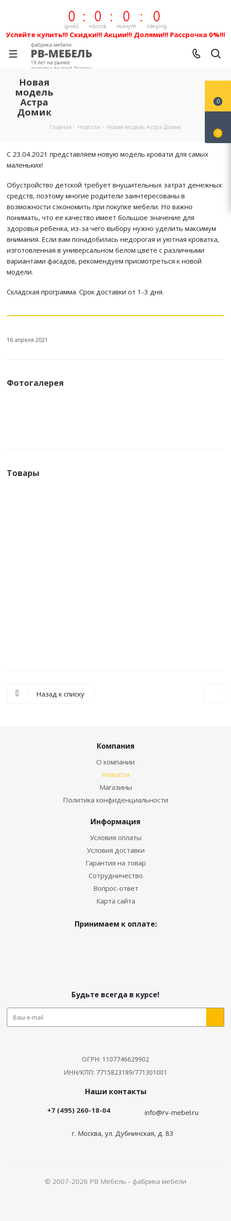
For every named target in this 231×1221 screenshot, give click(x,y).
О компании (115, 761)
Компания (116, 746)
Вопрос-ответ (115, 888)
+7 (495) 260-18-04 (78, 1110)
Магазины (115, 787)
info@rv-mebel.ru (171, 1112)
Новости (116, 774)
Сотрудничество (116, 875)
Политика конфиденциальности (115, 799)
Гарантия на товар (115, 862)
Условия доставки (116, 850)
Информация (115, 822)
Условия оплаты (115, 837)
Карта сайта (115, 900)
